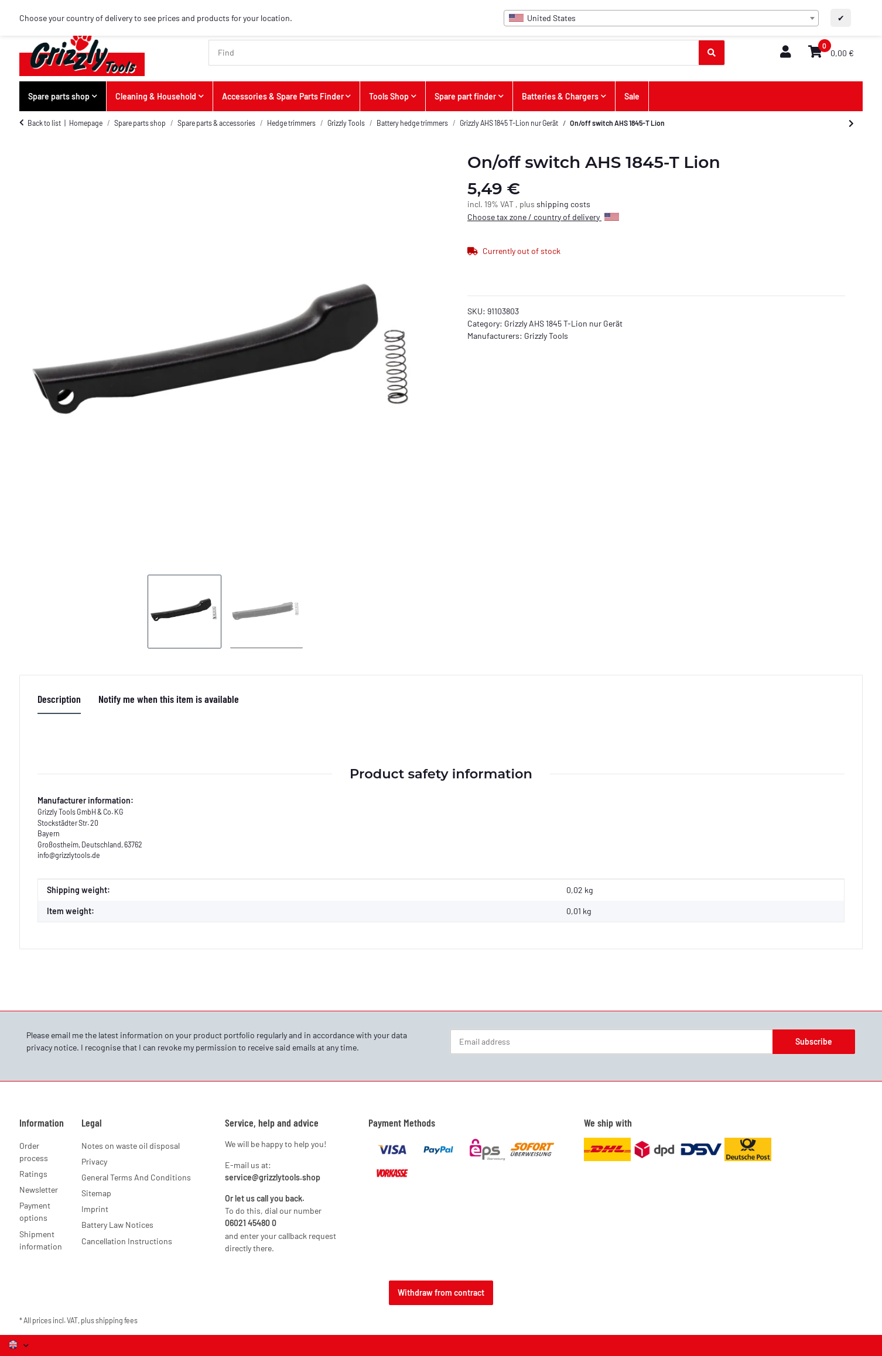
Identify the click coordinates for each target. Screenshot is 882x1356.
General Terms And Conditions (136, 1177)
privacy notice (51, 1047)
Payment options (34, 1211)
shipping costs (563, 204)
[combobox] (661, 18)
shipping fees (116, 1320)
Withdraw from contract (441, 1292)
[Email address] (611, 1041)
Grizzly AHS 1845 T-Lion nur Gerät (563, 323)
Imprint (94, 1209)
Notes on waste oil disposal (130, 1146)
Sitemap (96, 1193)
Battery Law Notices (117, 1225)
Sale (632, 96)
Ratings (33, 1174)
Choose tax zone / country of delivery (543, 217)
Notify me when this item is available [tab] (168, 698)
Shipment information (40, 1240)
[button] (785, 52)
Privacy (94, 1161)
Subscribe (813, 1041)
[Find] (454, 52)
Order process (33, 1152)
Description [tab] (59, 698)
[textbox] (661, 18)
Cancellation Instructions (126, 1241)
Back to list (44, 123)
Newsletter (38, 1189)
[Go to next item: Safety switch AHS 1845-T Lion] (851, 123)
